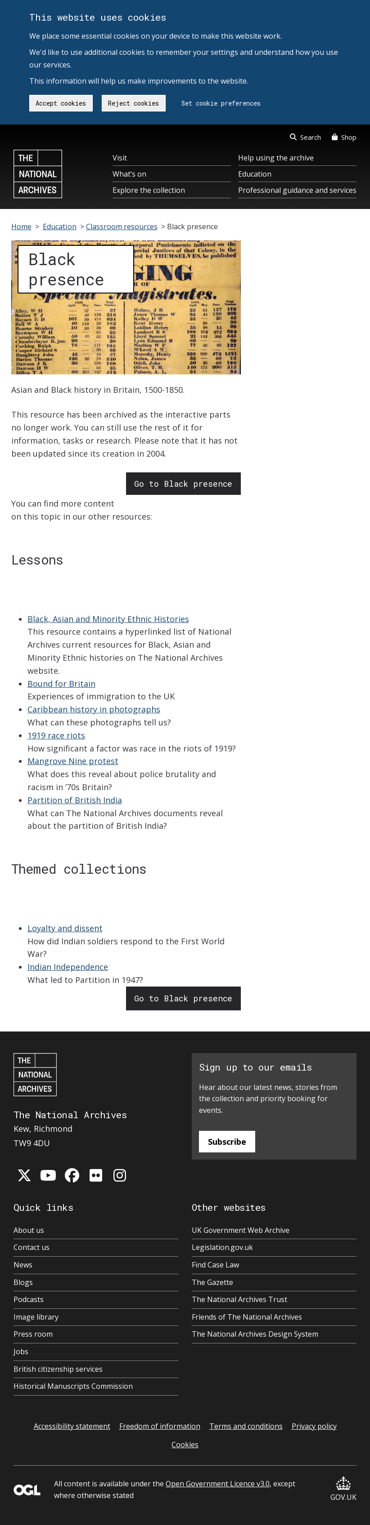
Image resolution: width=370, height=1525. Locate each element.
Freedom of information (159, 1426)
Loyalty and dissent (65, 928)
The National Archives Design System (255, 1334)
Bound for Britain (61, 683)
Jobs (21, 1351)
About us (29, 1230)
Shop (344, 137)
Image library (36, 1317)
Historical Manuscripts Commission (73, 1386)
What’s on (129, 174)
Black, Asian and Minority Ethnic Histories (108, 619)
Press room (33, 1334)
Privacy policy (314, 1426)
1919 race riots (56, 735)
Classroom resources (122, 226)
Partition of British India (74, 800)
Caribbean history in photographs (93, 709)
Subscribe (227, 1141)
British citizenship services (58, 1369)
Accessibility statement (72, 1426)
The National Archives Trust (239, 1299)
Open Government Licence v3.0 (218, 1484)
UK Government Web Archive (240, 1230)
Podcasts (29, 1299)
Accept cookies (61, 103)
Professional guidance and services (297, 190)
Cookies (185, 1444)
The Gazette (212, 1282)
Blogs (23, 1282)
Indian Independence (67, 966)
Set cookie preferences (221, 103)
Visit (120, 158)
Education (254, 174)
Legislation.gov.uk (222, 1247)
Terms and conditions (246, 1426)
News (23, 1265)
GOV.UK (343, 1489)
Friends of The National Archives (247, 1317)
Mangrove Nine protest (72, 761)
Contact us (32, 1247)
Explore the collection (149, 190)
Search (305, 137)
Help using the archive (276, 158)
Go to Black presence (183, 483)
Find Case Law (215, 1265)
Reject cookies (133, 103)
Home (21, 226)
